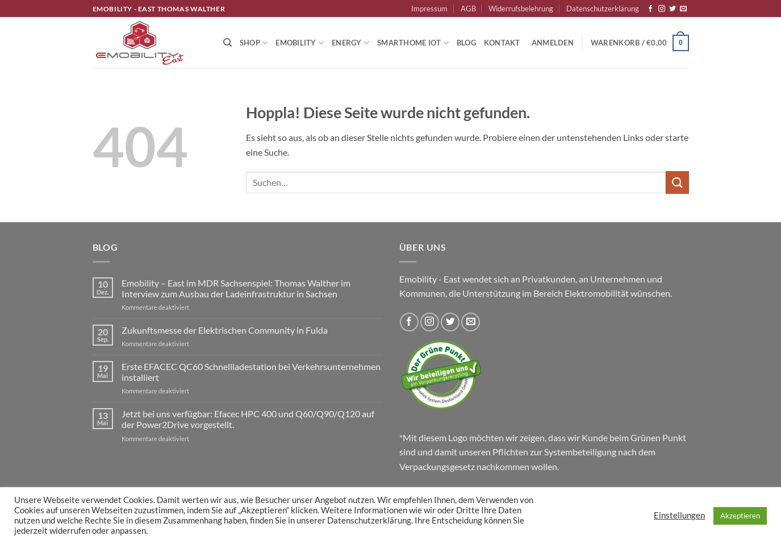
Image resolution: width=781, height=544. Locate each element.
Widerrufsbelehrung (520, 8)
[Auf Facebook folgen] (650, 9)
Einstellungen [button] (679, 515)
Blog (466, 42)
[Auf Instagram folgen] (661, 9)
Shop (254, 43)
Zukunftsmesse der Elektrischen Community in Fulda (225, 330)
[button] (553, 42)
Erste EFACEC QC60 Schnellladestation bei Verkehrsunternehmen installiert (251, 372)
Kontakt (502, 42)
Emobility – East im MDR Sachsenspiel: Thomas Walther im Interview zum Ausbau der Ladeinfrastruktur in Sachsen (236, 288)
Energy (350, 43)
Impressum (429, 8)
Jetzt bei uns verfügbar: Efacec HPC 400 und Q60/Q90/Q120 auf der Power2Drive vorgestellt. (248, 419)
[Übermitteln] (677, 182)
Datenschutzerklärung (602, 8)
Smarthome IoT (413, 43)
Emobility (299, 43)
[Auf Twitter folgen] (672, 9)
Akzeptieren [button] (740, 515)
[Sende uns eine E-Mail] (683, 9)
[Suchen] (227, 42)
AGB (468, 8)
